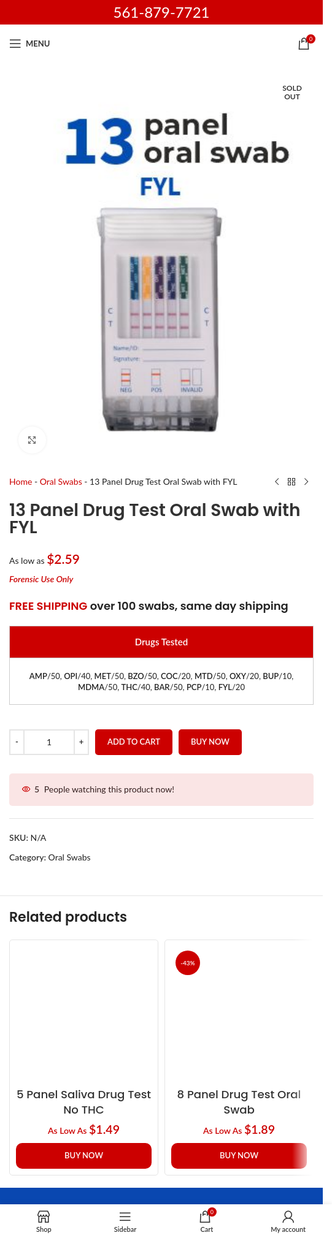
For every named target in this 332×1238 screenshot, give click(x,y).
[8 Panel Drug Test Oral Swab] (239, 1014)
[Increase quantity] (81, 743)
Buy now (210, 742)
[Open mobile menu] (29, 43)
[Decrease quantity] (17, 743)
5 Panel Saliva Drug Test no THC (84, 1102)
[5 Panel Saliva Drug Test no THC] (84, 1014)
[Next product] (306, 482)
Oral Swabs (61, 481)
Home (20, 481)
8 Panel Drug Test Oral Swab (239, 1102)
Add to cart (133, 742)
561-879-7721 (161, 12)
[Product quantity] (49, 743)
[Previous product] (276, 482)
